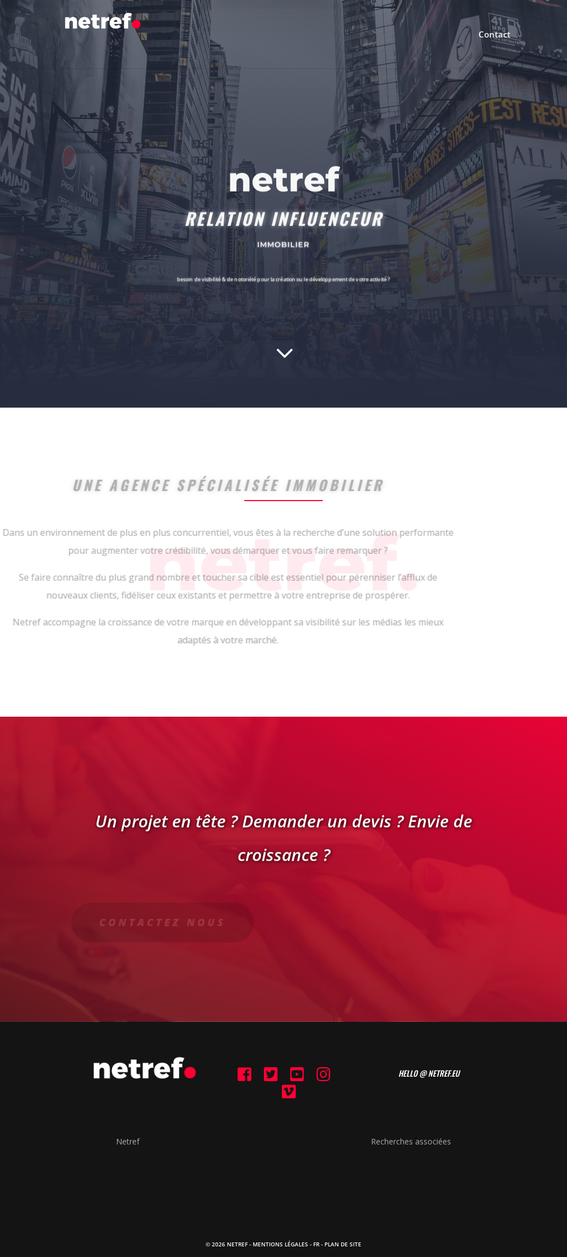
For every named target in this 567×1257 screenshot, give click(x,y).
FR (316, 1244)
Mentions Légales (280, 1244)
